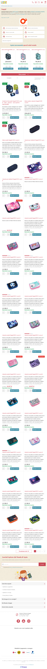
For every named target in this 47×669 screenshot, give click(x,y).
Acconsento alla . (13, 567)
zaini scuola (15, 11)
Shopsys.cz (31, 664)
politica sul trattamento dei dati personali (16, 567)
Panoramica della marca (7, 6)
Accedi (42, 564)
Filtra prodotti (23, 74)
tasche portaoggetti (20, 14)
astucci (12, 13)
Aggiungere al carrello (8, 68)
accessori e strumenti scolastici (38, 11)
